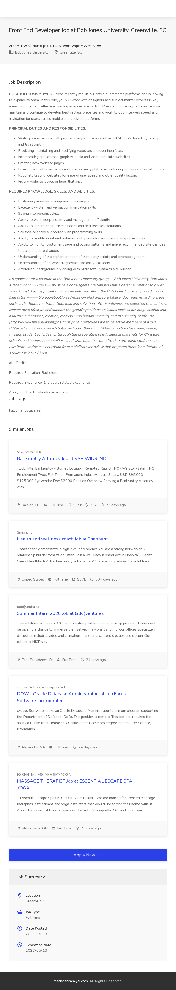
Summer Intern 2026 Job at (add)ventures (60, 613)
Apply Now (88, 855)
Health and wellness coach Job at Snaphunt (62, 539)
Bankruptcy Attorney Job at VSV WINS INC (61, 458)
